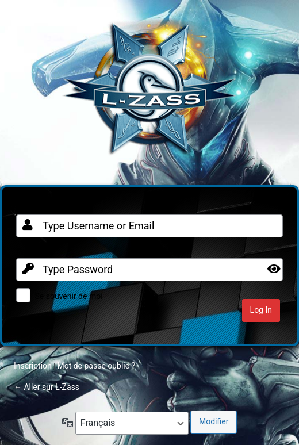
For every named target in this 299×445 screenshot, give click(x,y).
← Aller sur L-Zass (46, 387)
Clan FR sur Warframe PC (149, 94)
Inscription (33, 365)
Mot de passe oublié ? (96, 365)
